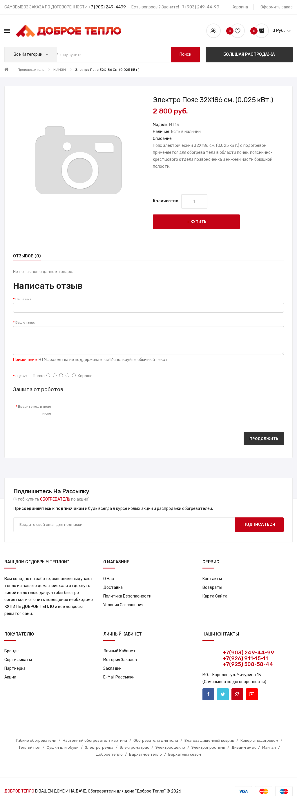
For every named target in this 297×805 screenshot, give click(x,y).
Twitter (223, 694)
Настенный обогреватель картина (95, 740)
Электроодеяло (170, 747)
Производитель (31, 70)
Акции (10, 677)
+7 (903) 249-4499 (107, 7)
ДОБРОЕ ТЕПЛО (19, 791)
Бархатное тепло (145, 754)
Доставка (113, 587)
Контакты (212, 578)
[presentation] (104, 412)
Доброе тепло (109, 754)
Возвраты (212, 587)
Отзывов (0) (27, 256)
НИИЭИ (59, 70)
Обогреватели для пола (155, 740)
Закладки (112, 668)
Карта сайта (214, 596)
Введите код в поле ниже (34, 410)
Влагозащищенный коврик (209, 740)
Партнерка (15, 668)
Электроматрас (134, 747)
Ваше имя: (23, 299)
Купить (198, 221)
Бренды (11, 651)
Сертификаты (18, 659)
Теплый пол (29, 747)
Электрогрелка (99, 747)
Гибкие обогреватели (36, 740)
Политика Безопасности (127, 596)
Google (237, 694)
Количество (165, 200)
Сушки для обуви (63, 747)
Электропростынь (208, 747)
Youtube (252, 694)
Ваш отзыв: (25, 322)
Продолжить (263, 438)
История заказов (120, 659)
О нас (108, 578)
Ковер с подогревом (259, 740)
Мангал (269, 747)
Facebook (208, 694)
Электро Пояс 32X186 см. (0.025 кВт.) (107, 70)
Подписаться (259, 524)
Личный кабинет (119, 651)
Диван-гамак (243, 747)
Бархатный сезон (184, 754)
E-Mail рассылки (119, 677)
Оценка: (21, 376)
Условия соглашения (123, 604)
